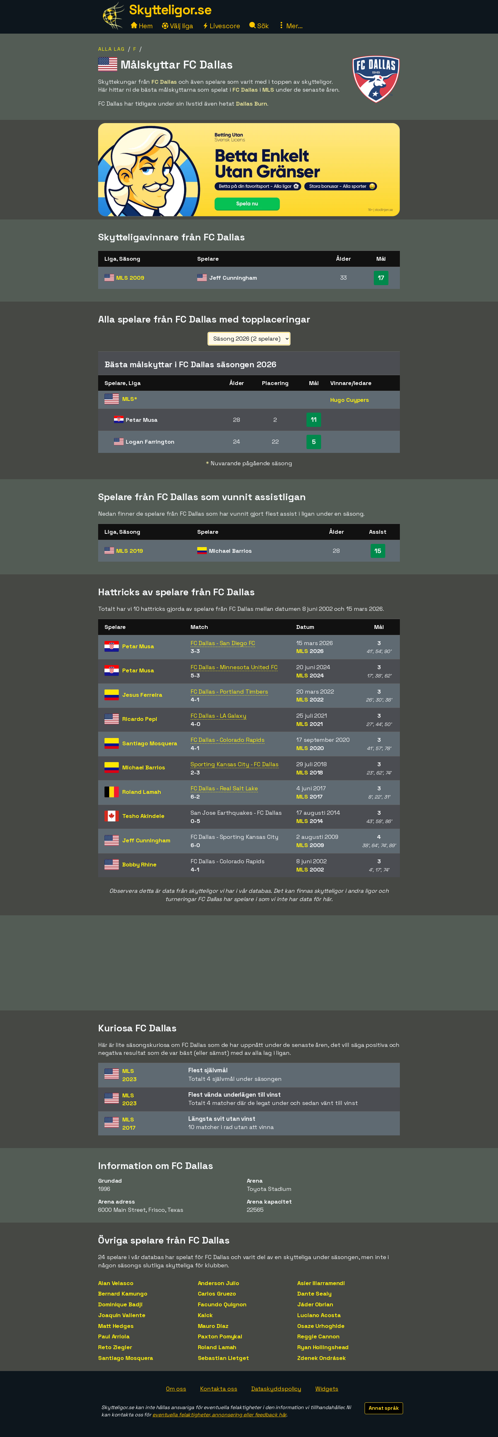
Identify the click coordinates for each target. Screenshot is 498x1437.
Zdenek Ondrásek (321, 1358)
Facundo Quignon (222, 1304)
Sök (259, 26)
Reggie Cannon (318, 1336)
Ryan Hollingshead (323, 1347)
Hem (142, 26)
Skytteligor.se (170, 9)
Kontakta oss (218, 1388)
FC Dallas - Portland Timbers (229, 691)
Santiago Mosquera (125, 1358)
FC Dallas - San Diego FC (223, 643)
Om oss (176, 1388)
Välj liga (177, 26)
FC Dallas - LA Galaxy (218, 715)
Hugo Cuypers (349, 399)
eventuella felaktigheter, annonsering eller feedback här (219, 1414)
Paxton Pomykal (220, 1336)
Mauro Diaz (213, 1325)
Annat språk (384, 1408)
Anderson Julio (218, 1283)
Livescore (221, 26)
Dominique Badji (120, 1304)
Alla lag (111, 49)
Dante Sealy (314, 1293)
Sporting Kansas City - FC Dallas (235, 764)
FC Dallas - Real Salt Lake (224, 788)
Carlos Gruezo (217, 1293)
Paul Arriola (114, 1336)
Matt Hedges (116, 1325)
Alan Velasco (115, 1283)
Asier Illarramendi (321, 1283)
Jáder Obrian (315, 1304)
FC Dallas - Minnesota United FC (234, 667)
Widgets (326, 1388)
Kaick (205, 1315)
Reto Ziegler (115, 1347)
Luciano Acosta (319, 1315)
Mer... (290, 26)
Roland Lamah (217, 1347)
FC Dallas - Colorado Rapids (228, 739)
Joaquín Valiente (121, 1315)
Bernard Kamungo (122, 1293)
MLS (130, 277)
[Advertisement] (249, 962)
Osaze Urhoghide (321, 1325)
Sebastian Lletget (223, 1358)
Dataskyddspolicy (276, 1388)
